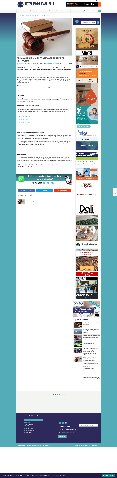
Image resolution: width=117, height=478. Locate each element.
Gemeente (37, 10)
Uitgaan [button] (57, 10)
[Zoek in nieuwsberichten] (90, 11)
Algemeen (24, 10)
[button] (18, 435)
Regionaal (43, 10)
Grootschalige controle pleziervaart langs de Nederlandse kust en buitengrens (91, 332)
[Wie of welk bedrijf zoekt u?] (88, 22)
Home (19, 15)
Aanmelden (62, 467)
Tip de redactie (62, 190)
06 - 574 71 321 (50, 183)
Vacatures (63, 10)
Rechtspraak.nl (68, 65)
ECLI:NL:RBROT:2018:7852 (23, 116)
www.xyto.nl (29, 463)
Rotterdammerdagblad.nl (40, 3)
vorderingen (51, 63)
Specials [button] (48, 10)
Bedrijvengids (31, 10)
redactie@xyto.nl (30, 461)
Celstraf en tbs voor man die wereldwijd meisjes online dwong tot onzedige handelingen (90, 384)
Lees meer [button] (62, 475)
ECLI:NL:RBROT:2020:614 (23, 119)
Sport (53, 10)
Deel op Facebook (26, 190)
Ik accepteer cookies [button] (108, 475)
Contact (68, 10)
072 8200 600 (29, 459)
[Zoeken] (99, 11)
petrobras (57, 63)
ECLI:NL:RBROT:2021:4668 (23, 122)
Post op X (44, 190)
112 (20, 10)
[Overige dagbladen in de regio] (88, 456)
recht (46, 63)
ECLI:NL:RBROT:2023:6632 (23, 124)
